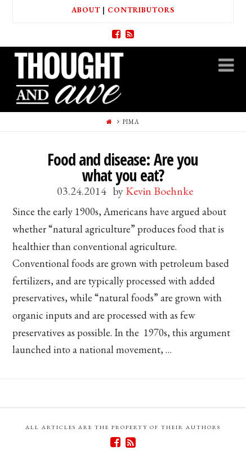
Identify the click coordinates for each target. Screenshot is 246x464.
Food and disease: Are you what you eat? (122, 167)
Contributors (141, 10)
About (85, 10)
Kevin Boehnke (159, 191)
